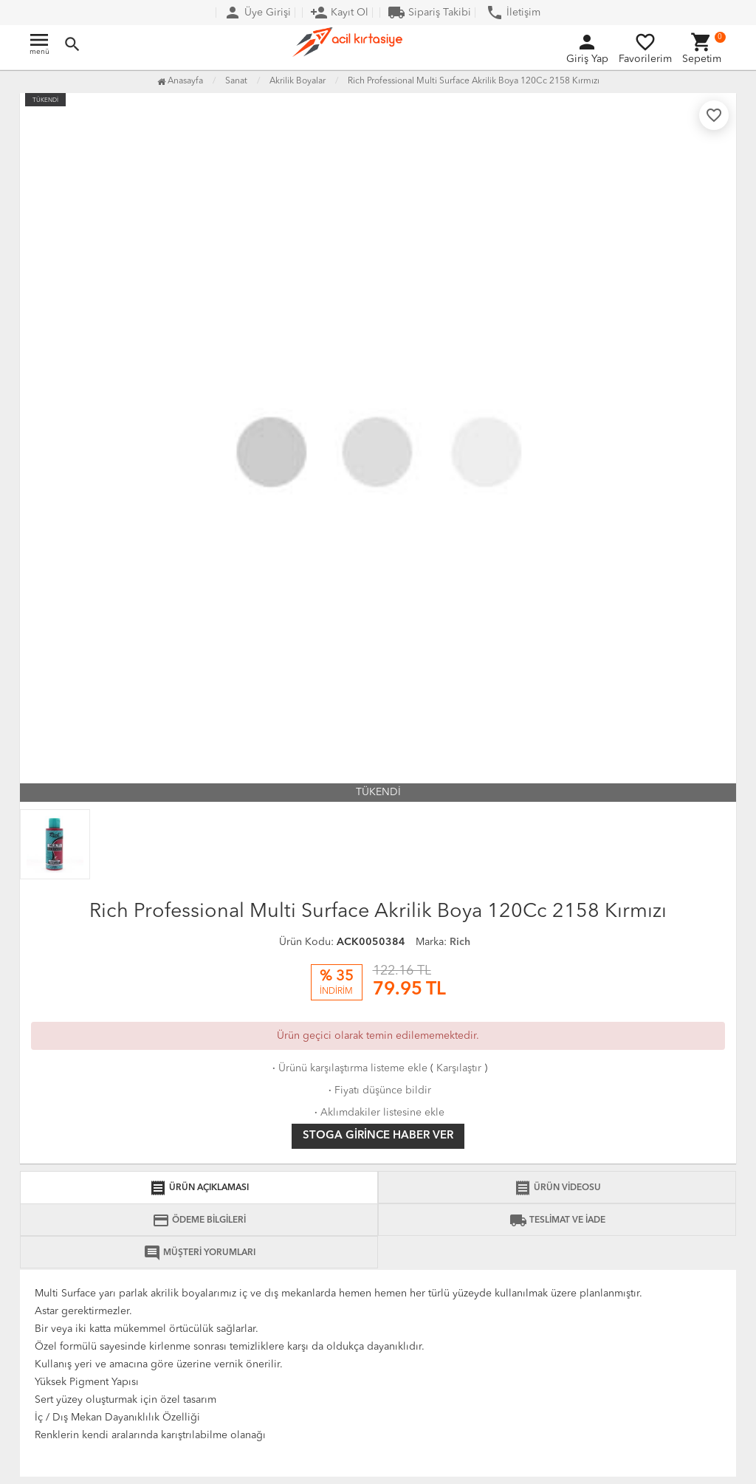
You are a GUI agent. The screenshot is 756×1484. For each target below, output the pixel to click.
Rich (460, 942)
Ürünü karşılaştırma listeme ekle (348, 1068)
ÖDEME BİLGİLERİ (199, 1220)
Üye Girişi (257, 12)
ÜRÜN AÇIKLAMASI (199, 1188)
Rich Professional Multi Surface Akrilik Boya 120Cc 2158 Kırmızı (473, 81)
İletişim (513, 12)
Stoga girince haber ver (378, 1135)
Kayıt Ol (339, 12)
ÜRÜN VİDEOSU (557, 1188)
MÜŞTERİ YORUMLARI (199, 1253)
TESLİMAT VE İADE (557, 1220)
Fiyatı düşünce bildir (378, 1090)
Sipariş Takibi (429, 12)
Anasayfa (180, 81)
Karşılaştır (458, 1068)
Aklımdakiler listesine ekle (378, 1112)
